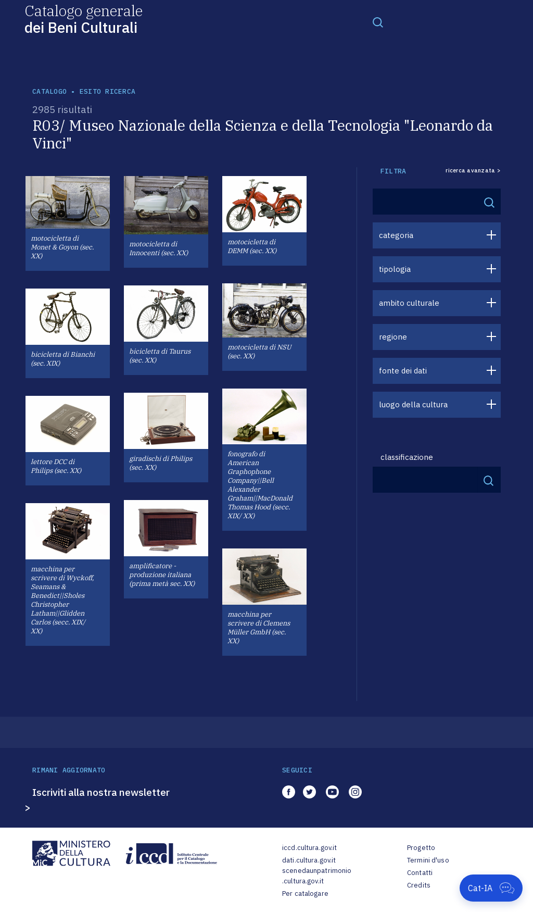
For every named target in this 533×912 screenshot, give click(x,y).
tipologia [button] (395, 269)
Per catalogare (305, 893)
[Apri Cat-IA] (491, 888)
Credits (418, 885)
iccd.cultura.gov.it (309, 847)
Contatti (420, 872)
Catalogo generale (83, 18)
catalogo (49, 91)
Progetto (421, 847)
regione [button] (393, 337)
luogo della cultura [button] (413, 404)
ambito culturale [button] (409, 303)
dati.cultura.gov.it (309, 860)
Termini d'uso (428, 860)
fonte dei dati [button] (403, 371)
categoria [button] (396, 235)
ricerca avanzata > (473, 170)
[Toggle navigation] (378, 22)
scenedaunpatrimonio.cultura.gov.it (316, 875)
